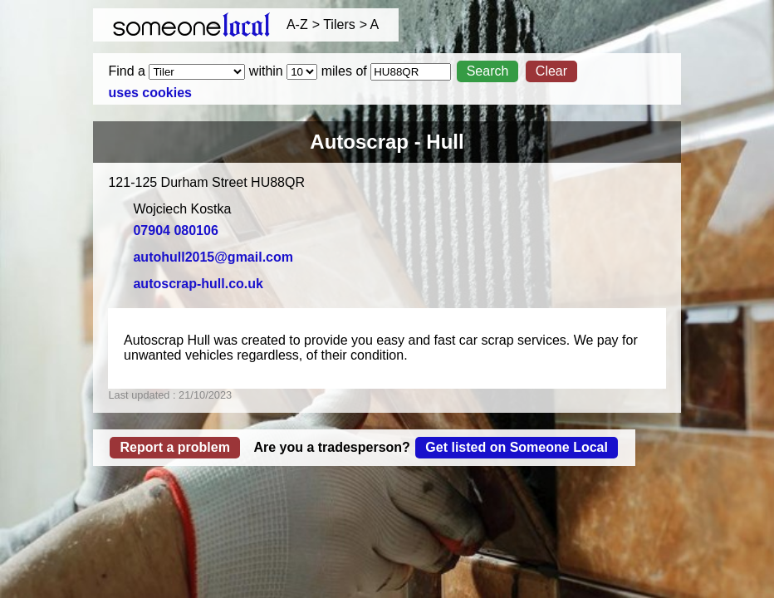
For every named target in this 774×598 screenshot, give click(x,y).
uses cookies (150, 93)
